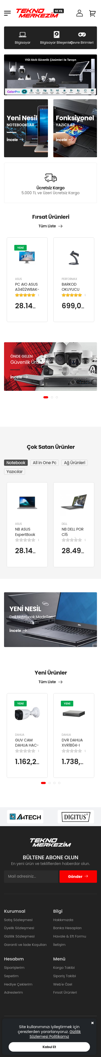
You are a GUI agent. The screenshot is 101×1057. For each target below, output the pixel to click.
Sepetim (11, 976)
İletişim (59, 944)
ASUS (18, 279)
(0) (38, 540)
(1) (38, 295)
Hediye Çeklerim (18, 984)
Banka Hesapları (67, 928)
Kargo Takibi (64, 967)
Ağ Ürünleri (74, 463)
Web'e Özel (62, 984)
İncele (12, 140)
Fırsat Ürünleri (65, 992)
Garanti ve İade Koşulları (25, 944)
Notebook (15, 463)
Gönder (78, 876)
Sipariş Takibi (64, 976)
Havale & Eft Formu (69, 936)
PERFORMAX (69, 279)
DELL (64, 524)
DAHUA (19, 735)
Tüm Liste (47, 226)
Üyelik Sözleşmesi (19, 928)
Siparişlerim (14, 967)
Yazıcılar (14, 471)
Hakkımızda (63, 919)
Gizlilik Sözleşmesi (19, 936)
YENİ (20, 247)
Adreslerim (13, 992)
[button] (46, 397)
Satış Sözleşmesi (18, 919)
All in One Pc (45, 463)
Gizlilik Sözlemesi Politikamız (55, 1034)
